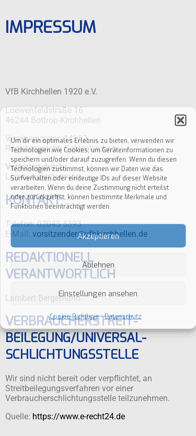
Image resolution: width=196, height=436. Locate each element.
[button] (180, 120)
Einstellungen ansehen (98, 293)
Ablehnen (98, 264)
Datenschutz (123, 316)
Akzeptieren (98, 236)
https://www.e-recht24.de (78, 417)
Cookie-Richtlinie (74, 316)
